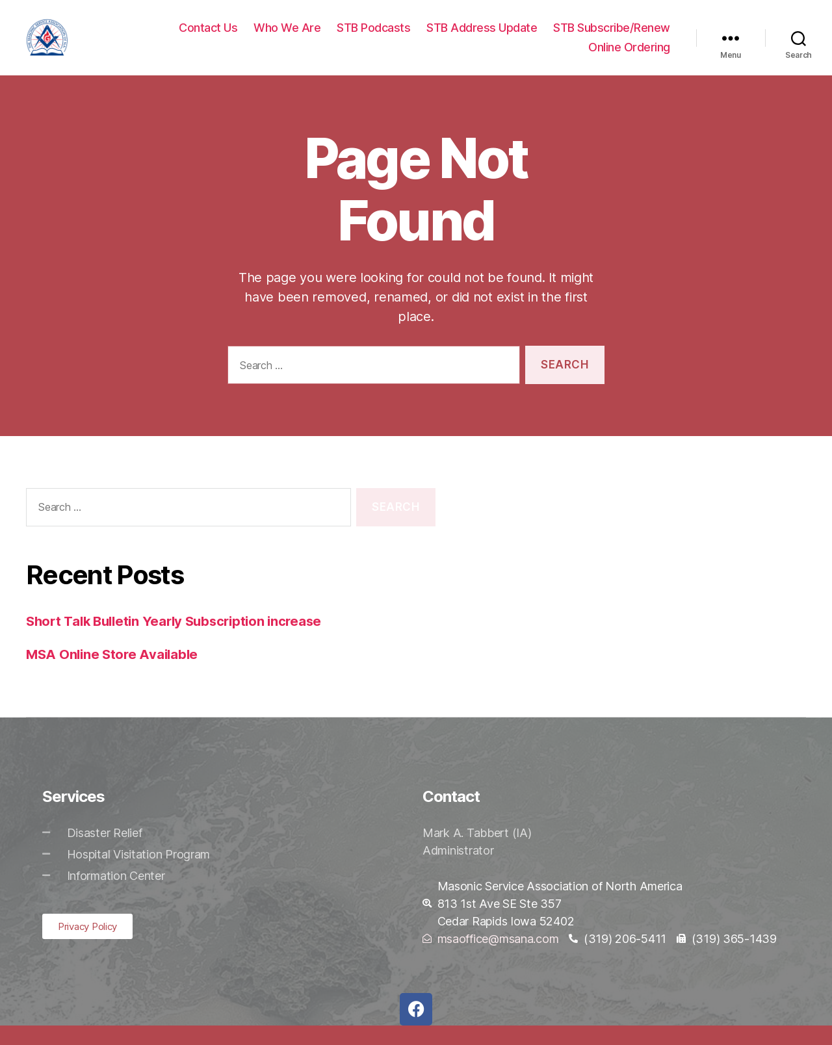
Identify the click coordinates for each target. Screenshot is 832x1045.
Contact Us (208, 37)
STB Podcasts (373, 37)
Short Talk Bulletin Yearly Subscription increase (180, 640)
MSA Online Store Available (114, 673)
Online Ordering (629, 57)
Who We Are (287, 37)
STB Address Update (481, 37)
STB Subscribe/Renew (611, 37)
